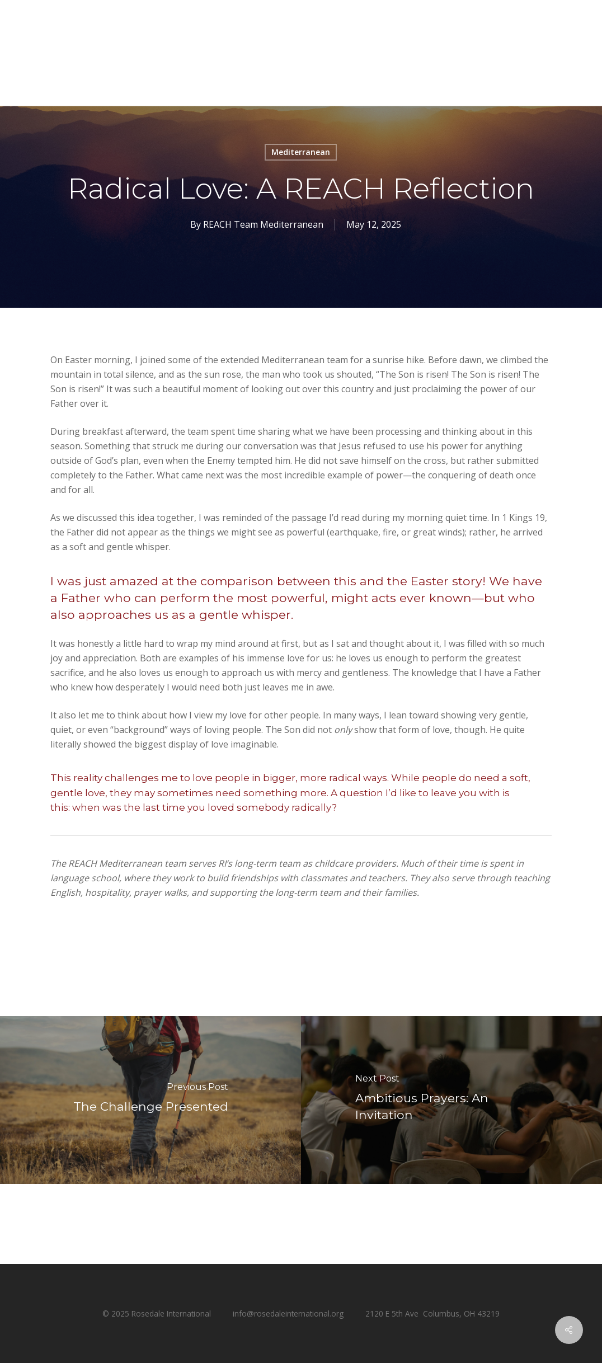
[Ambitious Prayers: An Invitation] (451, 1100)
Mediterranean (300, 152)
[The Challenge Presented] (150, 1100)
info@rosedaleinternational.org (288, 1313)
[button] (580, 31)
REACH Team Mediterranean (263, 224)
